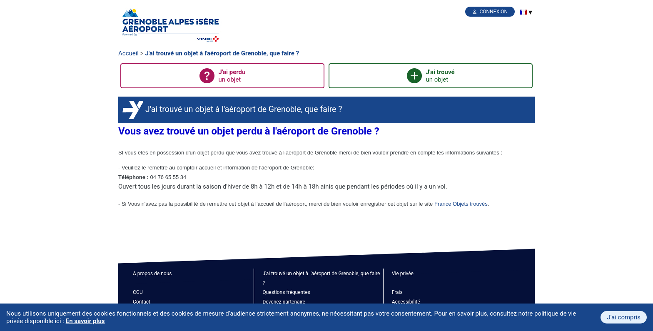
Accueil (128, 53)
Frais (397, 292)
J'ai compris (624, 317)
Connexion (493, 12)
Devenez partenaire (283, 302)
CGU (138, 292)
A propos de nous (152, 273)
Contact (141, 302)
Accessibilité (406, 302)
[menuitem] (523, 12)
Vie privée (403, 273)
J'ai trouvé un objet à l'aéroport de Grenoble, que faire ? (222, 53)
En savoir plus (85, 321)
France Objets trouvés (461, 204)
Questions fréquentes (286, 292)
